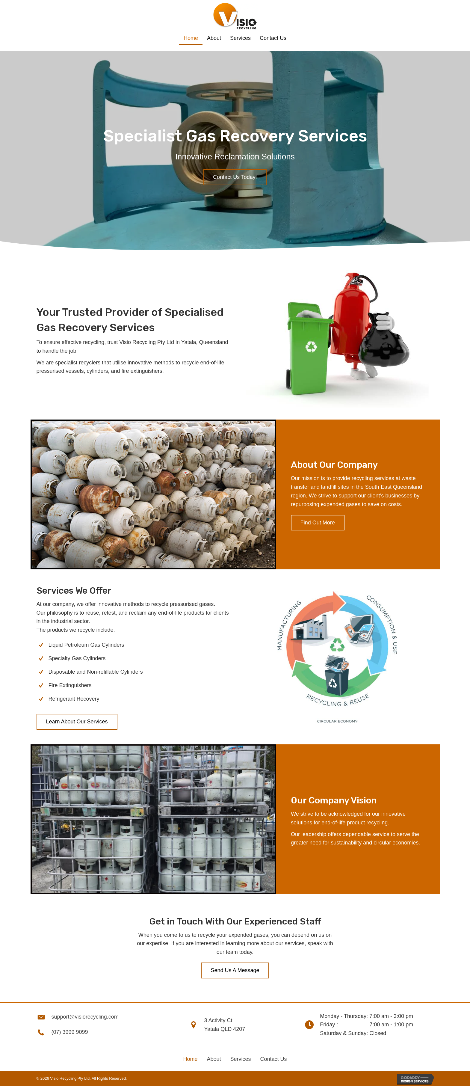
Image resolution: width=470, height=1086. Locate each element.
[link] (190, 38)
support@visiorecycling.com (85, 1017)
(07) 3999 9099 (70, 1032)
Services (240, 1059)
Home (190, 1059)
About (214, 1059)
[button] (235, 177)
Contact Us (273, 1059)
